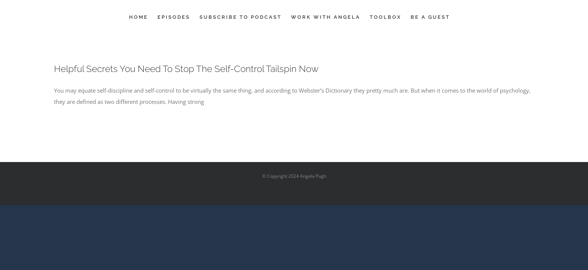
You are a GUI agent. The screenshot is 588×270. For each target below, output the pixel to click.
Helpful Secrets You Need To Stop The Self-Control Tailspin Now (186, 68)
